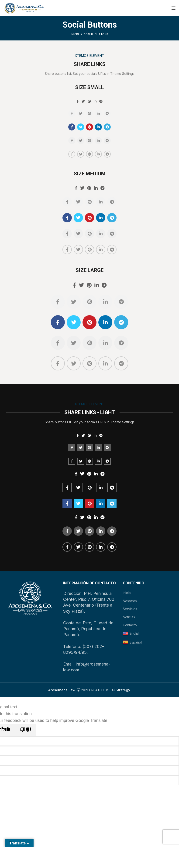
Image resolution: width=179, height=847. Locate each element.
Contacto (130, 625)
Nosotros (130, 601)
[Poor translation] (25, 730)
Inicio (75, 34)
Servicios (130, 609)
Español (132, 642)
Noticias (129, 617)
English (131, 633)
